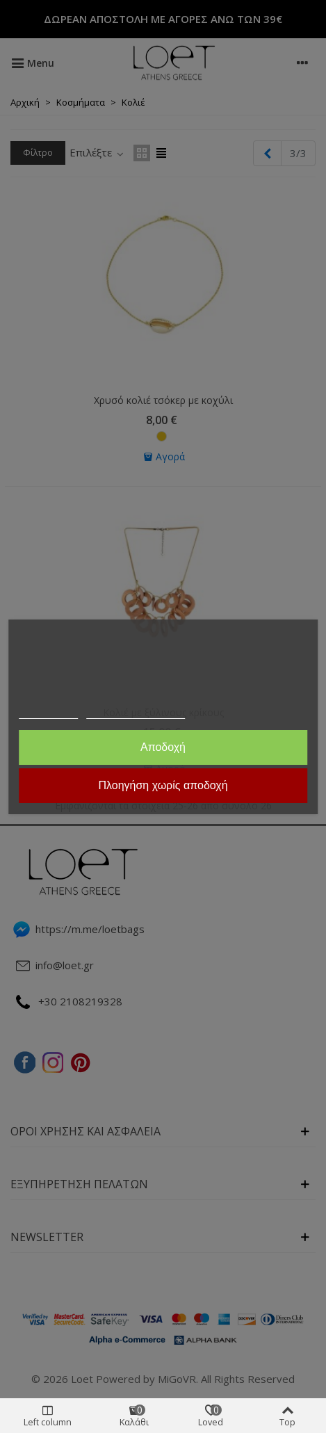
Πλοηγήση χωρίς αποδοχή (162, 785)
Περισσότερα (49, 712)
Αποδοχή (163, 747)
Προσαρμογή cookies (135, 712)
